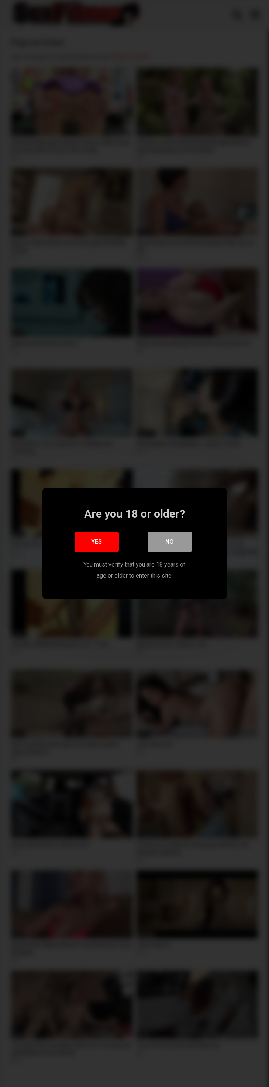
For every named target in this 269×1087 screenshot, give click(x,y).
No (169, 543)
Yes (96, 543)
